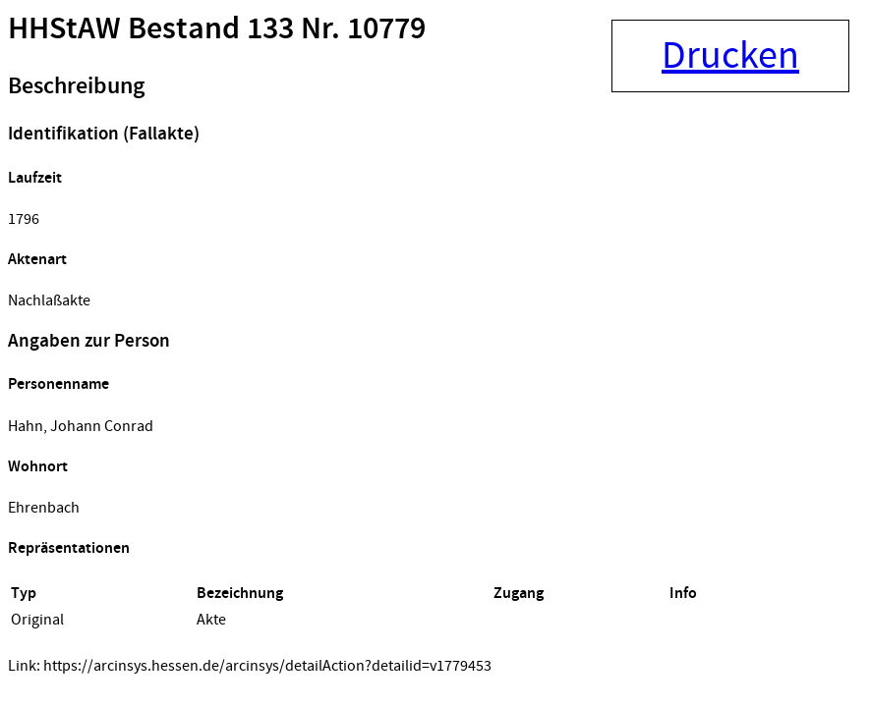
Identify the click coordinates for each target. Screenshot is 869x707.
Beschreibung (76, 86)
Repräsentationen (69, 548)
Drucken (730, 56)
